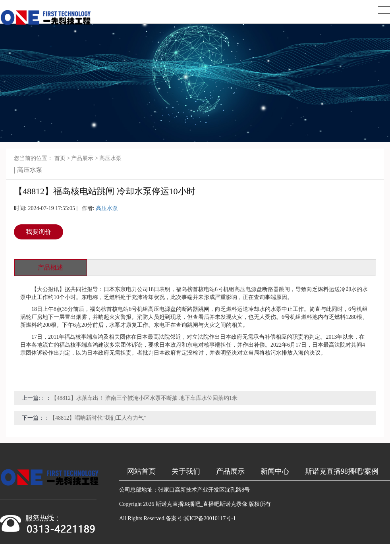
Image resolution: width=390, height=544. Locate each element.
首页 (60, 158)
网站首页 (141, 471)
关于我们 (186, 471)
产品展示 (82, 158)
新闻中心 (275, 471)
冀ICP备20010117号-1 (210, 518)
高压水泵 (110, 158)
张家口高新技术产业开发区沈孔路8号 (204, 490)
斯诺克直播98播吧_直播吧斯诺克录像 (201, 504)
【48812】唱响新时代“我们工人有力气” (98, 418)
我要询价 (38, 231)
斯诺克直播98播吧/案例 (341, 471)
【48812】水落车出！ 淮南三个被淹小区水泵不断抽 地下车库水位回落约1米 (144, 398)
